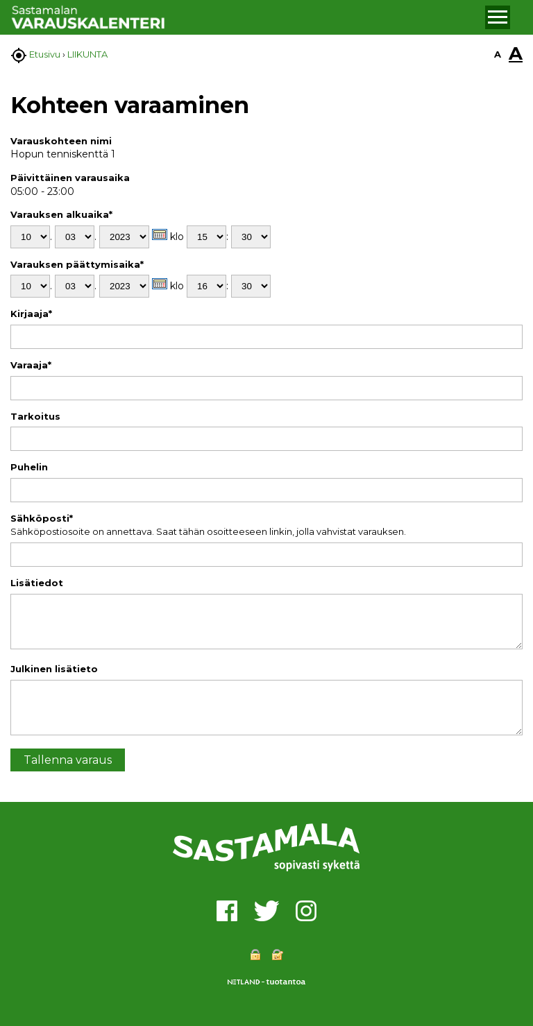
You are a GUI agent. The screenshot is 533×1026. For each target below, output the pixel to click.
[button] (497, 17)
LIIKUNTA (87, 54)
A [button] (497, 54)
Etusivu (44, 54)
